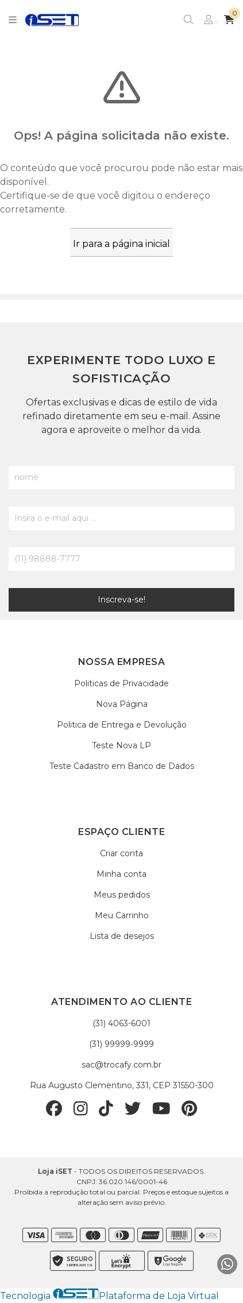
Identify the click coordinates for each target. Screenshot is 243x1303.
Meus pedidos (122, 895)
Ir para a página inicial (121, 243)
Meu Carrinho (122, 915)
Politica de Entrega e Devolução (122, 725)
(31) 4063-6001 (121, 1023)
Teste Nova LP (121, 745)
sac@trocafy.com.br (121, 1065)
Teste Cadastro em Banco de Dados (121, 766)
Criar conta (121, 853)
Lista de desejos (122, 936)
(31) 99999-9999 (121, 1044)
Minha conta (121, 874)
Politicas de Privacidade (121, 683)
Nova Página (122, 704)
